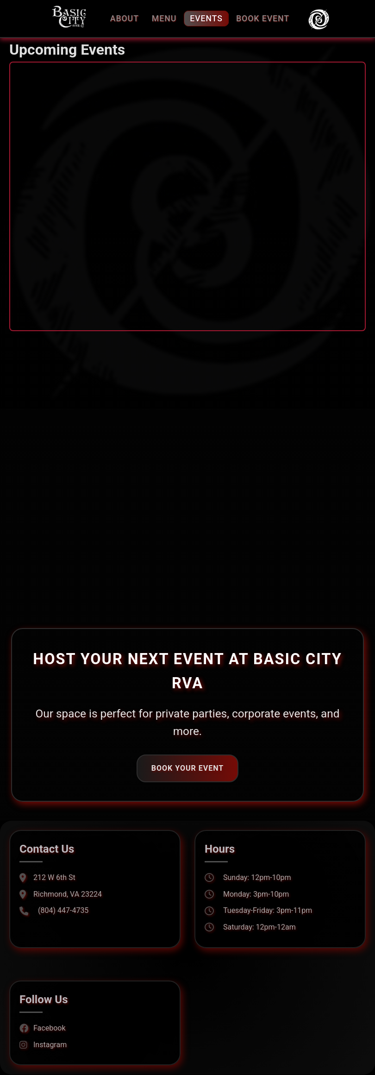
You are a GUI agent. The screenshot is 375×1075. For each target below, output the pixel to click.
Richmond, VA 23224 (60, 894)
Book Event (262, 18)
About (124, 18)
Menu (164, 18)
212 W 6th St (47, 877)
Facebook (42, 1028)
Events (206, 18)
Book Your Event (187, 768)
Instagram (43, 1044)
